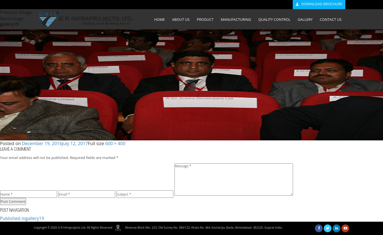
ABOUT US (180, 19)
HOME (159, 19)
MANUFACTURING (236, 19)
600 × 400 (115, 143)
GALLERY (305, 19)
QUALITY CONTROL (274, 19)
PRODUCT (205, 19)
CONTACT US (331, 19)
